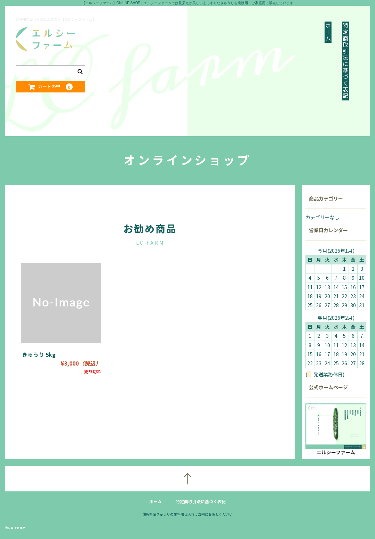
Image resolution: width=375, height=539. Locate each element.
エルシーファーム (336, 452)
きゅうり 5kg (39, 354)
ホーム (328, 32)
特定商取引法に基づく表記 (345, 61)
